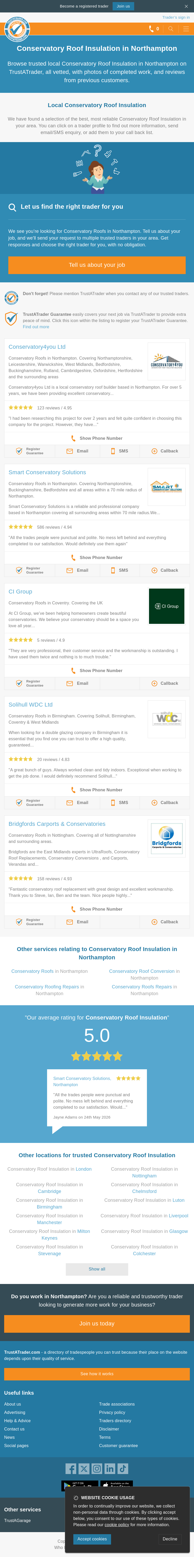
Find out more (36, 327)
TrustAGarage (17, 1520)
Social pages (16, 1445)
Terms (105, 1437)
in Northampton (49, 971)
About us (12, 1404)
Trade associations (117, 1404)
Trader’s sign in (176, 17)
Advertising (14, 1412)
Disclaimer (109, 1429)
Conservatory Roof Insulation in (50, 1169)
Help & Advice (17, 1421)
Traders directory (115, 1421)
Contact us (14, 1429)
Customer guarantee (118, 1445)
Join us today (97, 1323)
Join (123, 6)
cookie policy (117, 1525)
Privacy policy (112, 1412)
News (9, 1437)
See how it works (96, 1374)
